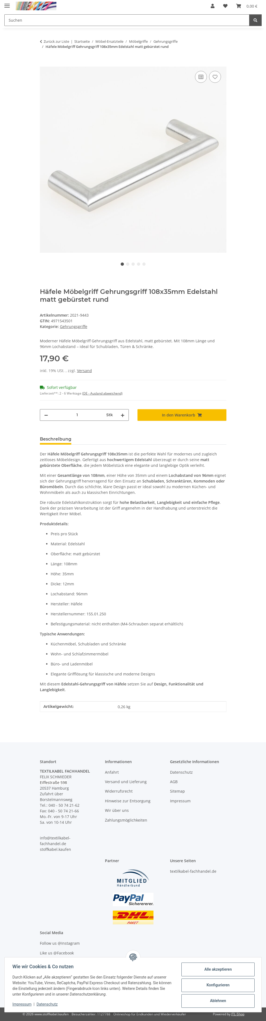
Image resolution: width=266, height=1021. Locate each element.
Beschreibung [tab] (55, 439)
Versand (84, 370)
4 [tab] (138, 264)
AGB (174, 781)
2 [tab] (127, 264)
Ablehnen (217, 1001)
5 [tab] (144, 264)
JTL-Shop (237, 1014)
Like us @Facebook (57, 953)
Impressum (22, 1004)
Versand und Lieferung (126, 781)
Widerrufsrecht (119, 791)
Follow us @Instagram (60, 943)
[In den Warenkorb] (44, 64)
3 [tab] (133, 264)
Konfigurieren (217, 985)
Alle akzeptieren (217, 969)
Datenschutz (48, 1004)
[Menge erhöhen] (123, 415)
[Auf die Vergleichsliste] (201, 77)
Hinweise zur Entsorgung (127, 800)
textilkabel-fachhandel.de (193, 871)
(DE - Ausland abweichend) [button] (102, 393)
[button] (212, 6)
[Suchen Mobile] (126, 20)
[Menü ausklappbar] (7, 3)
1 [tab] (122, 264)
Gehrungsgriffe (73, 326)
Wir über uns (117, 810)
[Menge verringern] (46, 415)
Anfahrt (112, 772)
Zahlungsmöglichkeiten (126, 820)
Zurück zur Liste (56, 41)
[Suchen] (255, 20)
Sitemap (177, 791)
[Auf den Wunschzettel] (215, 77)
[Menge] (77, 415)
